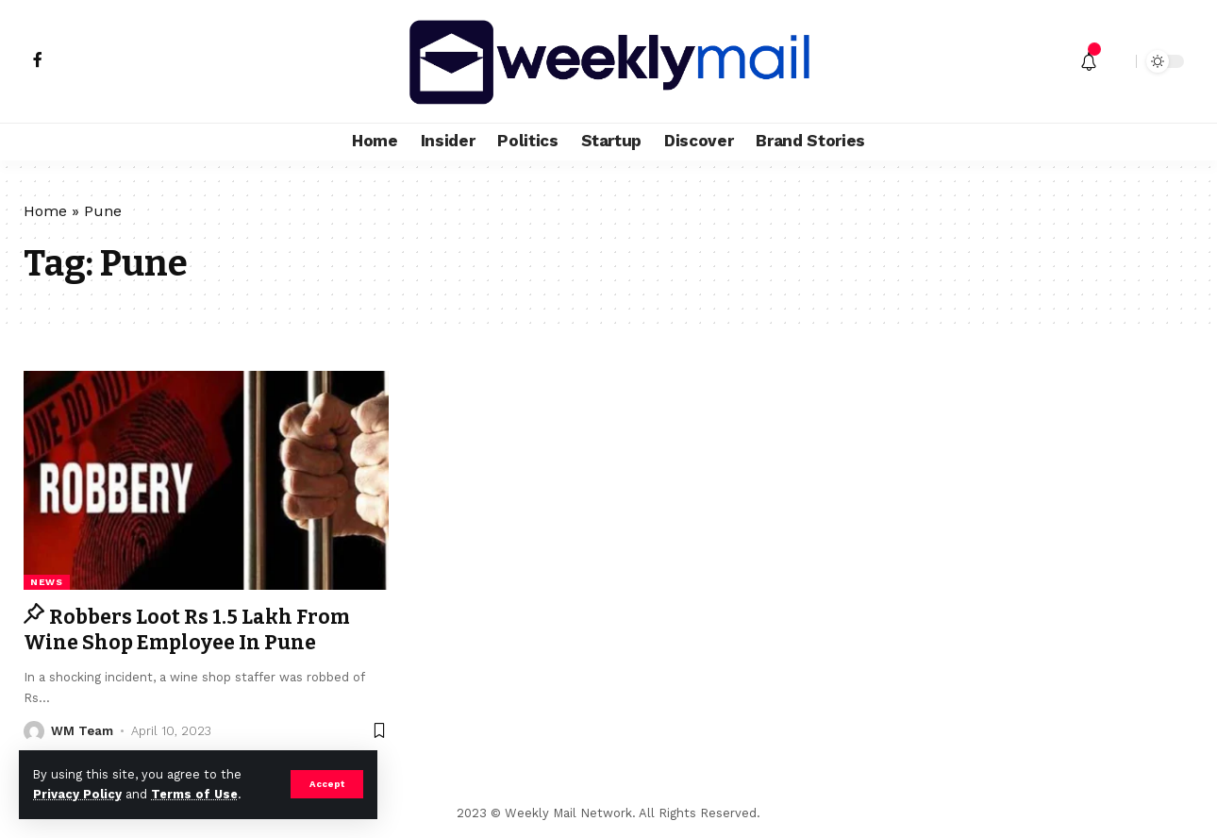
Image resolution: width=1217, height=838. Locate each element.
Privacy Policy (77, 794)
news (46, 582)
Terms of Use (194, 794)
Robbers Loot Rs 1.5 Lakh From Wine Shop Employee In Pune (187, 630)
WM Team (82, 731)
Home (45, 211)
